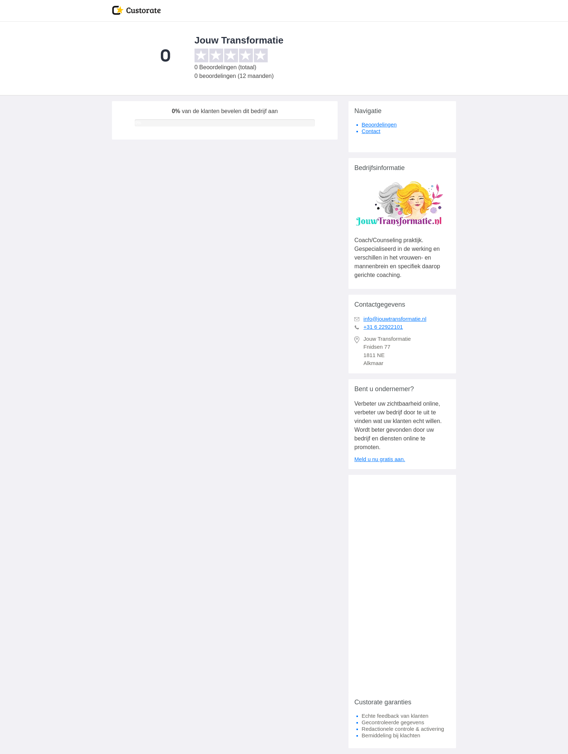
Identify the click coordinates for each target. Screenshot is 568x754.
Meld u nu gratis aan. (379, 459)
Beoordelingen (379, 124)
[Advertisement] (402, 583)
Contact (371, 131)
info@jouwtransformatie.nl (394, 319)
